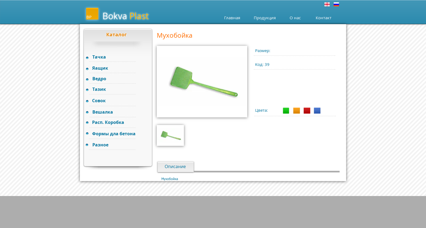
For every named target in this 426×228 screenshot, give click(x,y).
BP (89, 17)
